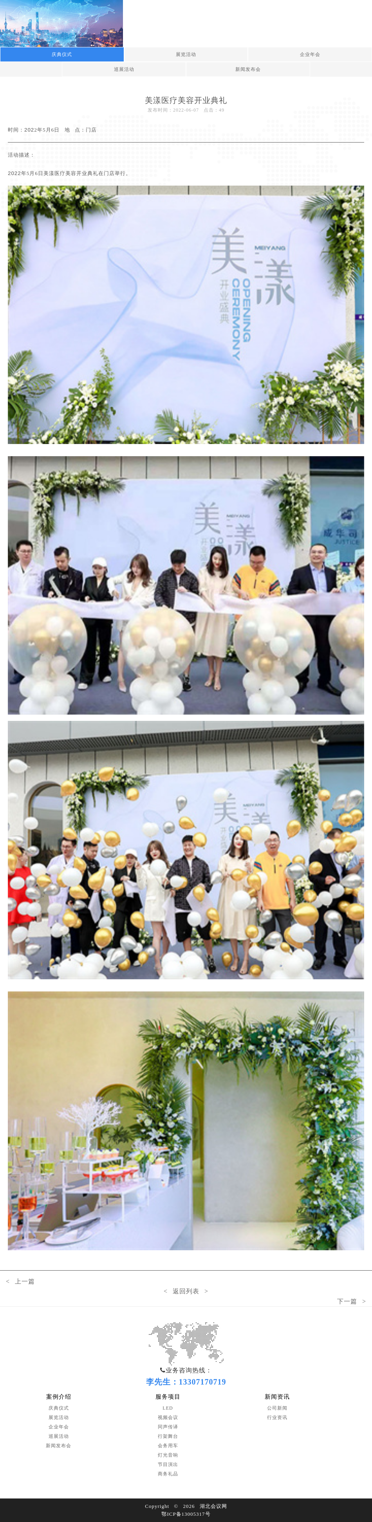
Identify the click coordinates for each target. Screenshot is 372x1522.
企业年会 (310, 54)
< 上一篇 (20, 1281)
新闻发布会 (248, 69)
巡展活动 (124, 69)
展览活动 (186, 54)
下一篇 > (351, 1301)
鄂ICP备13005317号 (185, 1514)
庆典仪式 (62, 54)
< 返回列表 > (186, 1291)
